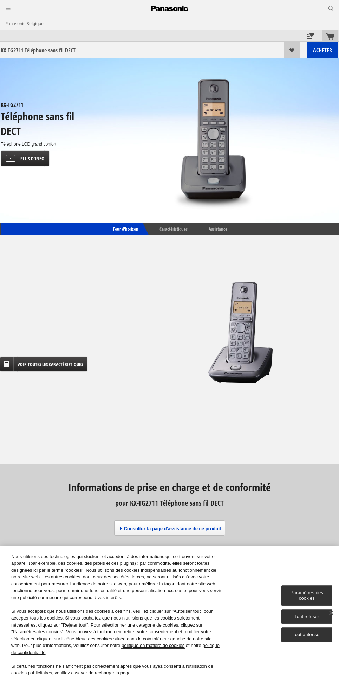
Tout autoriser (307, 634)
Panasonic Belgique (24, 23)
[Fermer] (331, 613)
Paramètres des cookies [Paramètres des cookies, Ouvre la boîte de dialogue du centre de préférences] (307, 595)
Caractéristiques (173, 229)
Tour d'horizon (125, 229)
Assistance (218, 229)
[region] (169, 613)
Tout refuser (306, 616)
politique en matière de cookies (153, 645)
